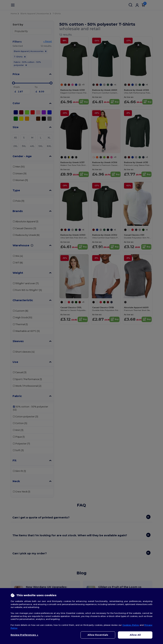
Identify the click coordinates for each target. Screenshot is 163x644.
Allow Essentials (98, 635)
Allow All (135, 635)
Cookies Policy (130, 625)
